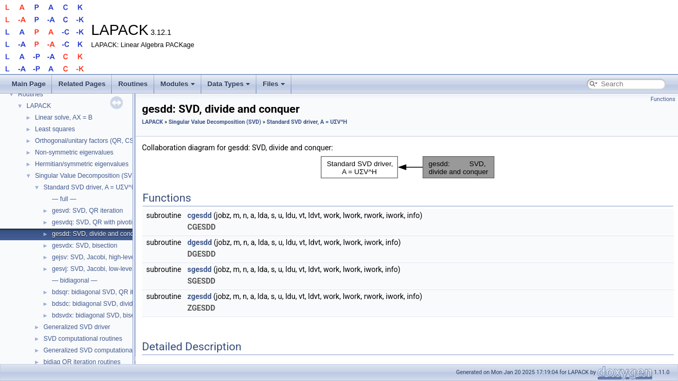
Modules (177, 84)
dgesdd (200, 242)
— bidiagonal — (74, 280)
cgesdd (200, 215)
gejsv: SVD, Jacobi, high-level (94, 257)
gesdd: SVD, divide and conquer (97, 234)
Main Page (29, 84)
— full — (64, 199)
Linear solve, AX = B (63, 117)
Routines (133, 84)
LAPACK (38, 106)
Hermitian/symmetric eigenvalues (82, 164)
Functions (662, 99)
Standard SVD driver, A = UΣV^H (89, 187)
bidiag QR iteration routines (81, 362)
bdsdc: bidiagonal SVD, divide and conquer (113, 303)
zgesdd (200, 296)
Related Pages (81, 84)
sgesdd (200, 269)
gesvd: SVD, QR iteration (87, 210)
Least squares (55, 129)
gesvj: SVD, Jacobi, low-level (92, 269)
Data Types (229, 84)
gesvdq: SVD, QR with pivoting (95, 222)
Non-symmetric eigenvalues (74, 152)
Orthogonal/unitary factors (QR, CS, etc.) (92, 140)
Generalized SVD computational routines (100, 350)
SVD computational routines (82, 338)
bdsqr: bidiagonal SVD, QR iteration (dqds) (112, 292)
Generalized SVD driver (76, 327)
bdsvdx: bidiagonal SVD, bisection (100, 315)
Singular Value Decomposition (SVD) (87, 175)
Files (274, 84)
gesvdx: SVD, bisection (84, 245)
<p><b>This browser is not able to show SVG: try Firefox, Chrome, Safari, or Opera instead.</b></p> (407, 167)
